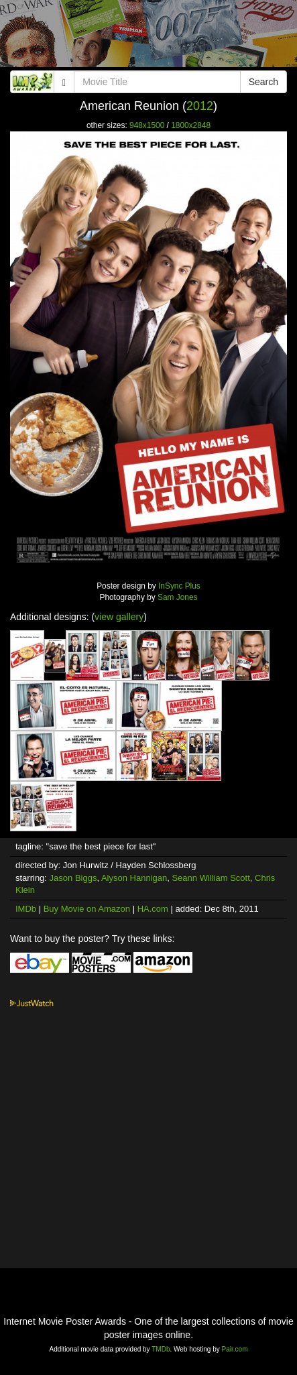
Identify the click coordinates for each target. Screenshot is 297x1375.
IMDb (25, 909)
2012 (199, 106)
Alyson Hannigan (134, 878)
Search (263, 81)
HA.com (152, 909)
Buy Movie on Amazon (87, 909)
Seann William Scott (210, 878)
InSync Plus (179, 586)
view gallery (119, 616)
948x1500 (146, 125)
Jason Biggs (73, 878)
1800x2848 (191, 125)
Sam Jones (177, 597)
